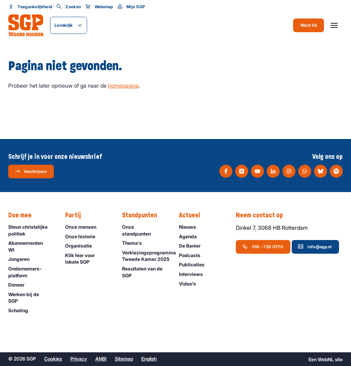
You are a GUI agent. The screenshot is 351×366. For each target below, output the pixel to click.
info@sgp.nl (314, 246)
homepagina (123, 85)
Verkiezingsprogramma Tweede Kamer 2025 (147, 256)
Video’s (190, 283)
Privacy (78, 359)
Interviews (194, 274)
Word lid (308, 25)
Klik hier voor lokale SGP (88, 258)
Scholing (21, 310)
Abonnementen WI (31, 246)
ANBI (101, 359)
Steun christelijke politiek (31, 230)
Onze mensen (83, 227)
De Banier (193, 245)
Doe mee (23, 215)
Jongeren (22, 259)
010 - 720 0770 (262, 246)
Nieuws (190, 227)
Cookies (53, 359)
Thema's (135, 243)
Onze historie (83, 236)
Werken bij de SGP (31, 297)
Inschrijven (31, 171)
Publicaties (195, 264)
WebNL (326, 359)
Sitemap (124, 359)
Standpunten (143, 215)
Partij (76, 215)
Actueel (193, 215)
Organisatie (81, 245)
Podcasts (193, 255)
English (149, 359)
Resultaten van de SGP (145, 271)
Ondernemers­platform (31, 271)
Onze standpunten (145, 230)
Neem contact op (263, 215)
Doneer (19, 284)
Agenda (191, 236)
